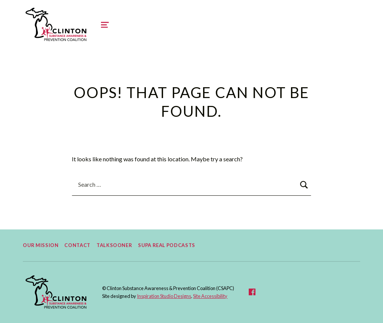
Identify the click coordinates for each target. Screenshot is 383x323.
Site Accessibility (210, 296)
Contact (77, 245)
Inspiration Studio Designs (164, 296)
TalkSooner (114, 245)
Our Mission (40, 245)
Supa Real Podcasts (166, 245)
